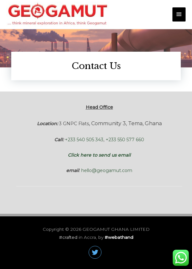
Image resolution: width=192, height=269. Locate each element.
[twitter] (96, 252)
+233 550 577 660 (125, 140)
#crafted (69, 237)
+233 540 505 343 (84, 140)
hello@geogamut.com (106, 170)
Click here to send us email (99, 155)
